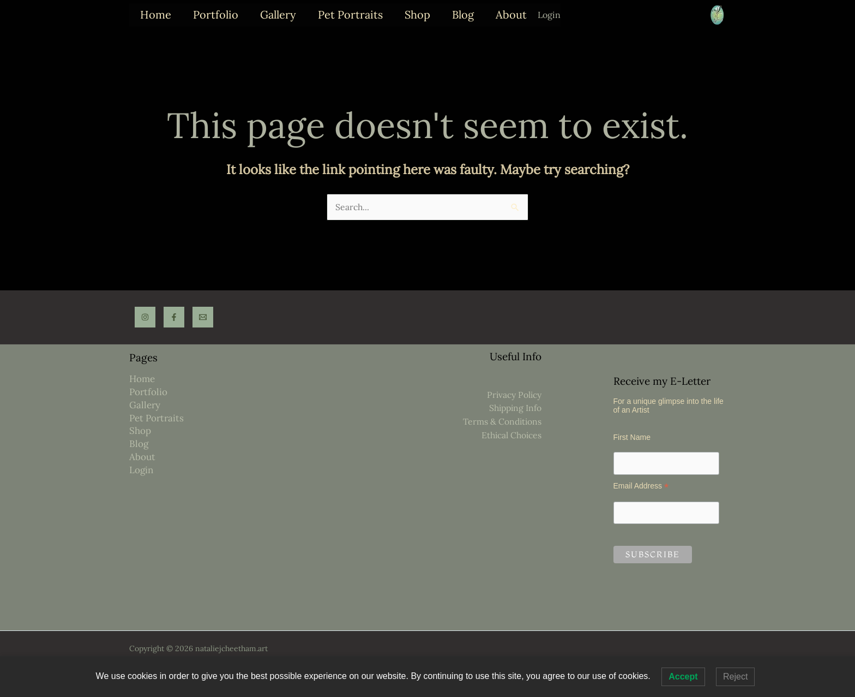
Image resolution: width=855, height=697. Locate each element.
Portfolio (215, 14)
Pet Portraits (350, 14)
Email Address (641, 486)
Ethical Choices (509, 433)
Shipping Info (513, 407)
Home (155, 14)
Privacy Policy (513, 394)
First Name (632, 437)
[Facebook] (174, 317)
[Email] (202, 317)
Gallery (278, 14)
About (511, 14)
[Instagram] (145, 317)
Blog (463, 14)
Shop (417, 14)
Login (549, 14)
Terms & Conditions (501, 420)
